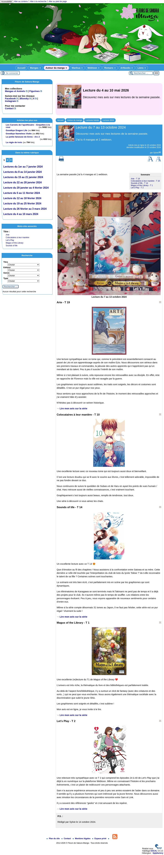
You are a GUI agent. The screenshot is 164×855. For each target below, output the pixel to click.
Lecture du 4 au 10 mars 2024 (20, 214)
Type (5, 278)
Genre (6, 273)
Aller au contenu (21, 1)
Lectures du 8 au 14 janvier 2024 (22, 172)
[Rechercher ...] (141, 73)
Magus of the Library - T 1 (142, 185)
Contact (66, 838)
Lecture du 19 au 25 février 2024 (22, 203)
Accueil (21, 68)
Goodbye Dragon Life (16, 130)
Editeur (7, 267)
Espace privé (99, 838)
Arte (7, 235)
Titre (5, 262)
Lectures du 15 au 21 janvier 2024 (23, 177)
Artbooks (126, 68)
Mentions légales (82, 838)
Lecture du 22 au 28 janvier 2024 (22, 182)
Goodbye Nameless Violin (19, 133)
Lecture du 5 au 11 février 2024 (21, 193)
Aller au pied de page (58, 1)
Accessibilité (6, 1)
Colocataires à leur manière (17, 237)
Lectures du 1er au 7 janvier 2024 (23, 166)
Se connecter (12, 73)
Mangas (35, 68)
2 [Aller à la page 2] (7, 160)
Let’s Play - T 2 (137, 188)
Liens (142, 68)
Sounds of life (11, 245)
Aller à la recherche (38, 1)
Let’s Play (10, 240)
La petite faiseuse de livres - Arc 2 (23, 137)
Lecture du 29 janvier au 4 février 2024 (26, 187)
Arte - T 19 (135, 179)
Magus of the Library (14, 243)
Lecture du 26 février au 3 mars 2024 (25, 208)
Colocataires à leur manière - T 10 (145, 181)
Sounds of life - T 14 (139, 183)
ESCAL (154, 851)
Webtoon (93, 68)
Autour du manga (56, 68)
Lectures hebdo (92, 120)
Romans (110, 68)
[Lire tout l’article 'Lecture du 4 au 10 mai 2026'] (109, 99)
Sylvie (155, 153)
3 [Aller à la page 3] (11, 160)
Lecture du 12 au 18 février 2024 (22, 198)
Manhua (77, 68)
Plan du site (53, 838)
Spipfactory (158, 853)
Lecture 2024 (108, 120)
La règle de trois (14, 142)
